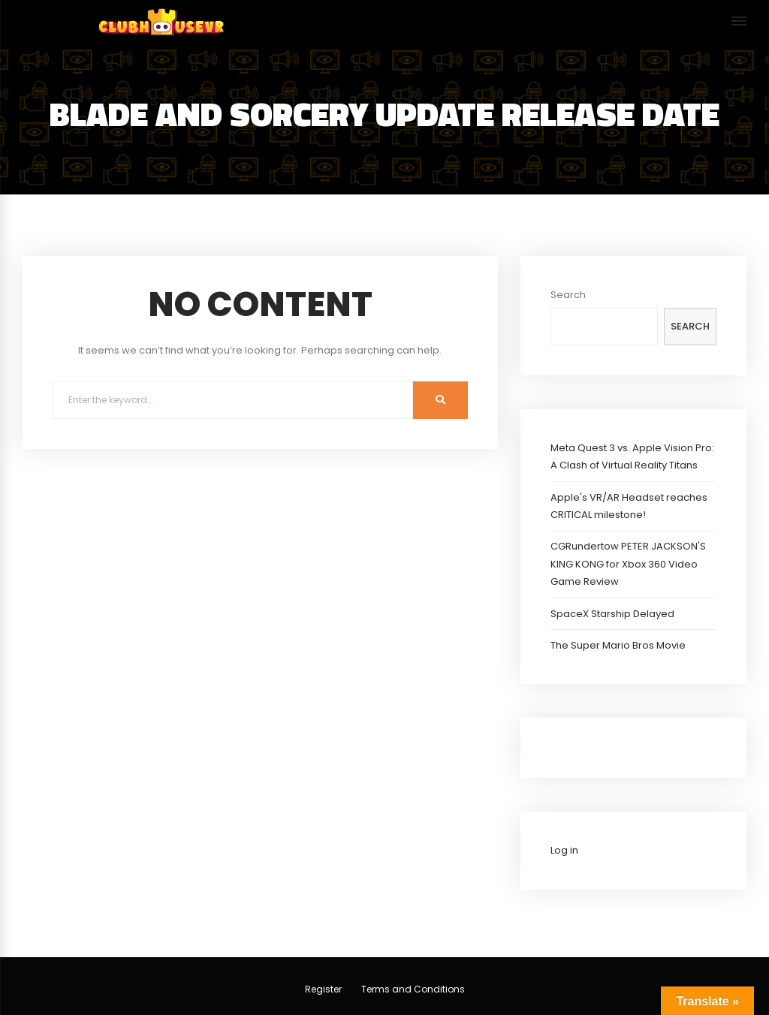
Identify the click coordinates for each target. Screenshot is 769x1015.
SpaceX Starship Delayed (612, 614)
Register (323, 989)
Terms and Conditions (413, 989)
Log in (564, 850)
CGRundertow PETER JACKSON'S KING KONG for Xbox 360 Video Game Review (628, 564)
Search (568, 295)
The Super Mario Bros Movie (618, 645)
